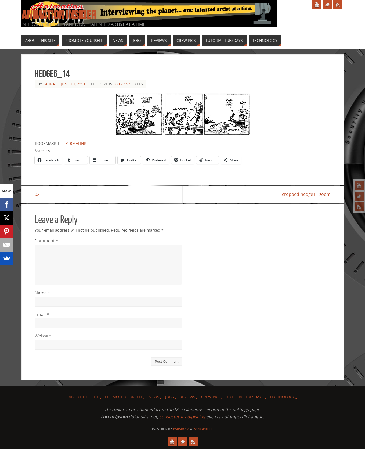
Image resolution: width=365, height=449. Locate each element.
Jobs (169, 396)
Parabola (181, 428)
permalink (76, 143)
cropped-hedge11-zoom (306, 194)
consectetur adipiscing (182, 417)
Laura (49, 84)
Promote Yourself (124, 396)
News (154, 396)
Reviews (187, 396)
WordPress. (203, 428)
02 (37, 194)
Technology (282, 396)
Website (43, 336)
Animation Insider (58, 15)
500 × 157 (122, 84)
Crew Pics (211, 396)
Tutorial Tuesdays (245, 396)
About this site (84, 396)
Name (42, 293)
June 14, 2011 (73, 84)
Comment (46, 241)
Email (42, 314)
